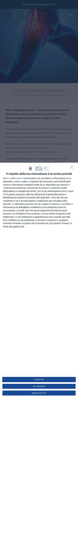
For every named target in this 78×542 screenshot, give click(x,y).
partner (19, 178)
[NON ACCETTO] (72, 168)
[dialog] (39, 352)
